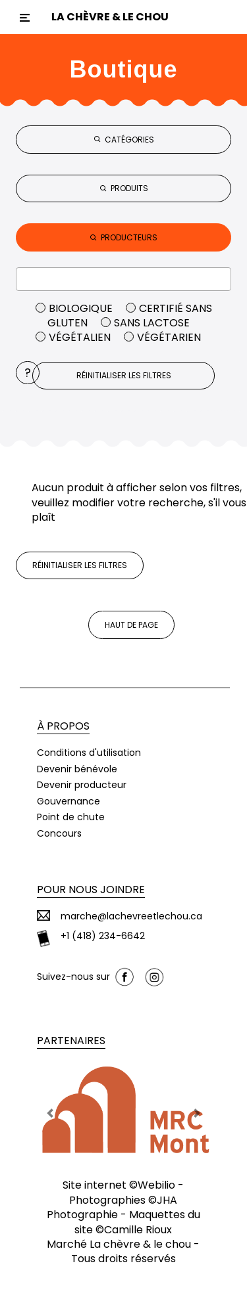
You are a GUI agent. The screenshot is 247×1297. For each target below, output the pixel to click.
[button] (50, 1113)
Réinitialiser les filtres (123, 375)
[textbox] (123, 278)
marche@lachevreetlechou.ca (131, 916)
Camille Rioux (138, 1229)
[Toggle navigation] (24, 17)
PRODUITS (123, 188)
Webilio (156, 1185)
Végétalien (74, 337)
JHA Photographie (112, 1207)
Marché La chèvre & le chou (119, 1244)
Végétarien (162, 337)
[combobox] (123, 279)
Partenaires (71, 1040)
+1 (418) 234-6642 (103, 936)
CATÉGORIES (124, 139)
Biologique (75, 308)
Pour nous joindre (91, 889)
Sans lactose (145, 322)
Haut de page (131, 624)
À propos (63, 726)
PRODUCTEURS (123, 237)
